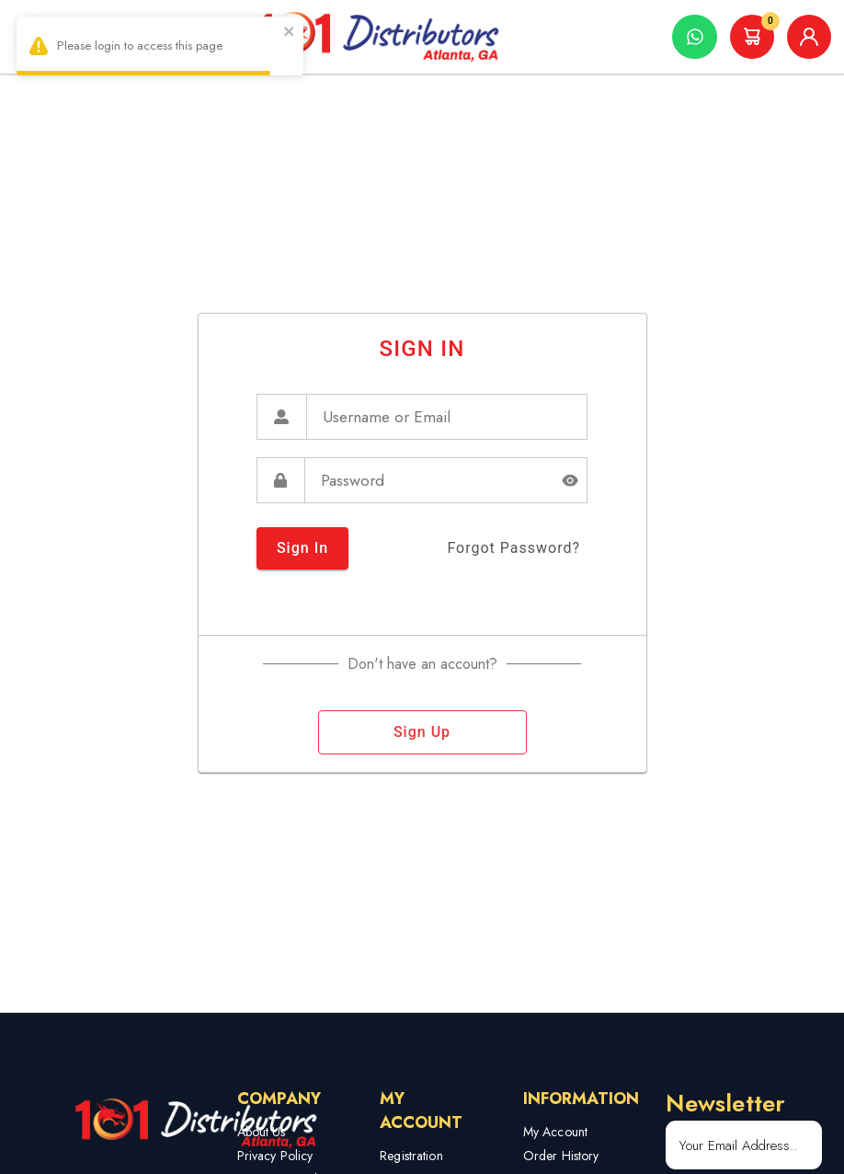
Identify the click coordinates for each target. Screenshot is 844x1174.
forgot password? (513, 548)
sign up (422, 732)
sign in (302, 548)
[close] (289, 33)
